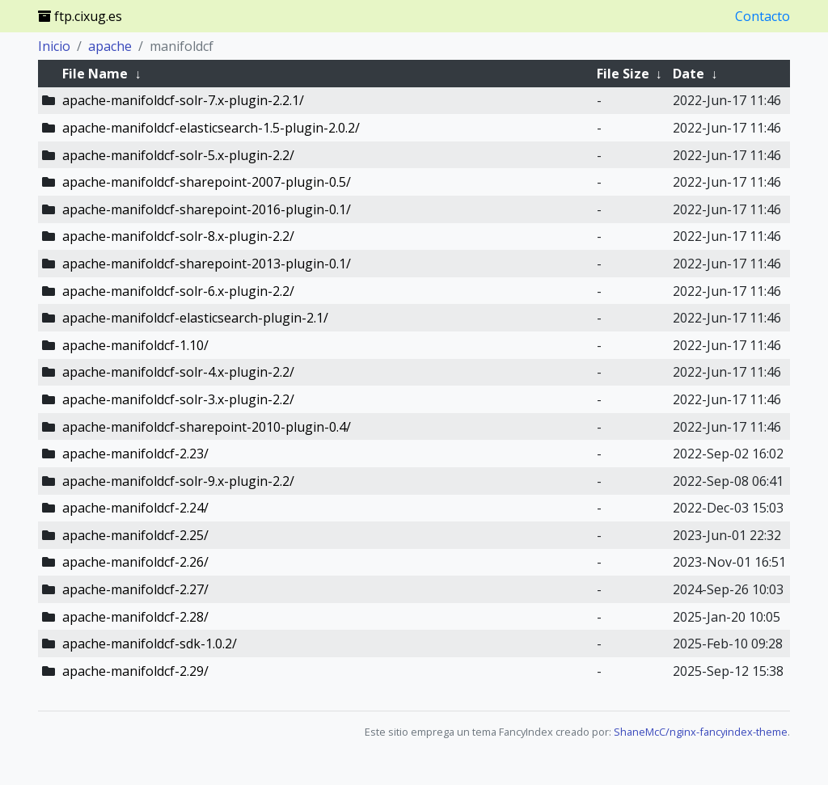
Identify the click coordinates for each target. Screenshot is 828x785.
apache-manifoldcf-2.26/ (135, 562)
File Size (623, 73)
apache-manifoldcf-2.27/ (135, 589)
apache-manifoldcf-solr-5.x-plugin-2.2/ (178, 155)
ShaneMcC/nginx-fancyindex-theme (701, 731)
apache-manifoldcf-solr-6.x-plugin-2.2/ (178, 291)
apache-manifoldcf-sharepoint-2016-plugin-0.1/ (206, 209)
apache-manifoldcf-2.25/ (135, 535)
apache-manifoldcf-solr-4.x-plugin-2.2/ (178, 372)
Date (688, 73)
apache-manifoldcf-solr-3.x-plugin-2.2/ (178, 399)
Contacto (762, 16)
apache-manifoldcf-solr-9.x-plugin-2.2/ (178, 481)
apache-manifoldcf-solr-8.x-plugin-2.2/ (178, 236)
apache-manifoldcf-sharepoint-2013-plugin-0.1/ (206, 263)
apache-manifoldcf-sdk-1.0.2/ (149, 643)
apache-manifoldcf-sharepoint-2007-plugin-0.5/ (206, 182)
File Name (95, 73)
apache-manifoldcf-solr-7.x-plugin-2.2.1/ (183, 100)
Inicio (54, 46)
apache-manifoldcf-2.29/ (135, 671)
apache (110, 46)
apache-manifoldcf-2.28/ (135, 617)
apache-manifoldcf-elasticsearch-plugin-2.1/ (195, 318)
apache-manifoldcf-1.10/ (135, 345)
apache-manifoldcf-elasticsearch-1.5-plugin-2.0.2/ (211, 128)
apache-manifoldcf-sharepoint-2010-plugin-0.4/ (206, 427)
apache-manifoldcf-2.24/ (135, 508)
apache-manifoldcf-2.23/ (135, 453)
